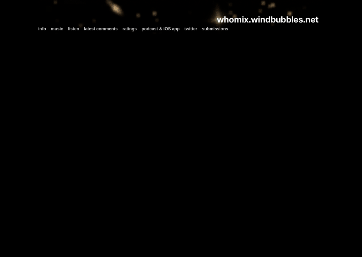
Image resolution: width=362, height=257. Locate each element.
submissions (215, 28)
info (42, 28)
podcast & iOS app (160, 28)
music (57, 28)
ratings (129, 28)
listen (73, 28)
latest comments (101, 28)
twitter (191, 28)
